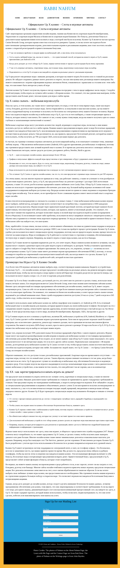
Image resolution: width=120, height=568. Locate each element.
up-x (92, 248)
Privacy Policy (61, 544)
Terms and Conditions (50, 544)
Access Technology (77, 544)
